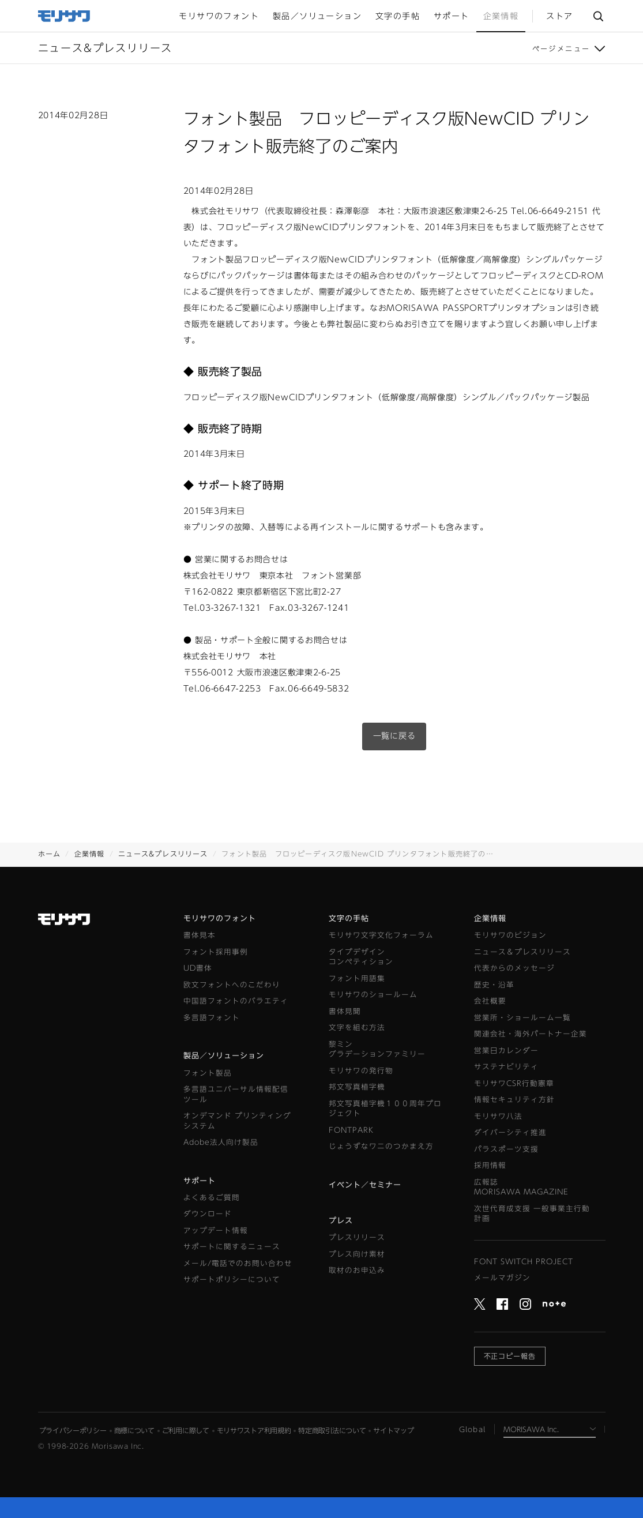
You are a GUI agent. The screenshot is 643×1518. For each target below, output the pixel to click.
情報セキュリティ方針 (514, 1099)
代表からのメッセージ (514, 968)
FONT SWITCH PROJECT (523, 1261)
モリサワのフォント (219, 918)
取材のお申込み (357, 1270)
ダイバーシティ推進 (510, 1132)
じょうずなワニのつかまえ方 (381, 1146)
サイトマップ (393, 1430)
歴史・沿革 (494, 985)
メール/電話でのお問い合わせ (237, 1263)
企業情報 (89, 853)
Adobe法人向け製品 (220, 1142)
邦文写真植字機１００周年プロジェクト (385, 1109)
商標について (134, 1430)
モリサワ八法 (498, 1116)
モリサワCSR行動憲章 (514, 1083)
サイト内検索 (598, 16)
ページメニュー (561, 48)
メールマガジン (502, 1278)
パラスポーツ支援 (506, 1149)
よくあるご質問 (211, 1197)
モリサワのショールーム (373, 994)
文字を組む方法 (357, 1027)
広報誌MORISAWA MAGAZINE (521, 1187)
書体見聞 (345, 1011)
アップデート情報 (215, 1230)
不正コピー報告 (510, 1355)
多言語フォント (211, 1017)
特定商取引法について (332, 1430)
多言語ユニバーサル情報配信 (235, 1094)
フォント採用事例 (215, 952)
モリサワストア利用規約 (254, 1430)
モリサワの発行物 (361, 1070)
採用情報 (490, 1165)
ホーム (49, 853)
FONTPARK (351, 1130)
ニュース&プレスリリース (163, 853)
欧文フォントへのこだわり (231, 985)
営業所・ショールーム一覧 (522, 1017)
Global (472, 1429)
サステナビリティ (506, 1066)
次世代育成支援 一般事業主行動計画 (532, 1214)
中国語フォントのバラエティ (235, 1001)
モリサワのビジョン (510, 935)
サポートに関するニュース (231, 1246)
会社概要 (490, 1001)
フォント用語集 (357, 978)
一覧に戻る (394, 736)
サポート (199, 1181)
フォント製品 (207, 1073)
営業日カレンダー (506, 1050)
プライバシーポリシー (73, 1430)
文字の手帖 (349, 918)
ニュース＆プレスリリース (522, 952)
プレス (341, 1220)
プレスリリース (357, 1237)
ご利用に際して (185, 1430)
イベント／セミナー (365, 1185)
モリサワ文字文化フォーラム (381, 935)
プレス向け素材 (357, 1254)
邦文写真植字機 (357, 1087)
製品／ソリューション (223, 1055)
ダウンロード (207, 1214)
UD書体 (197, 968)
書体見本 (199, 935)
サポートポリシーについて (231, 1279)
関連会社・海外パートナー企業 (530, 1034)
